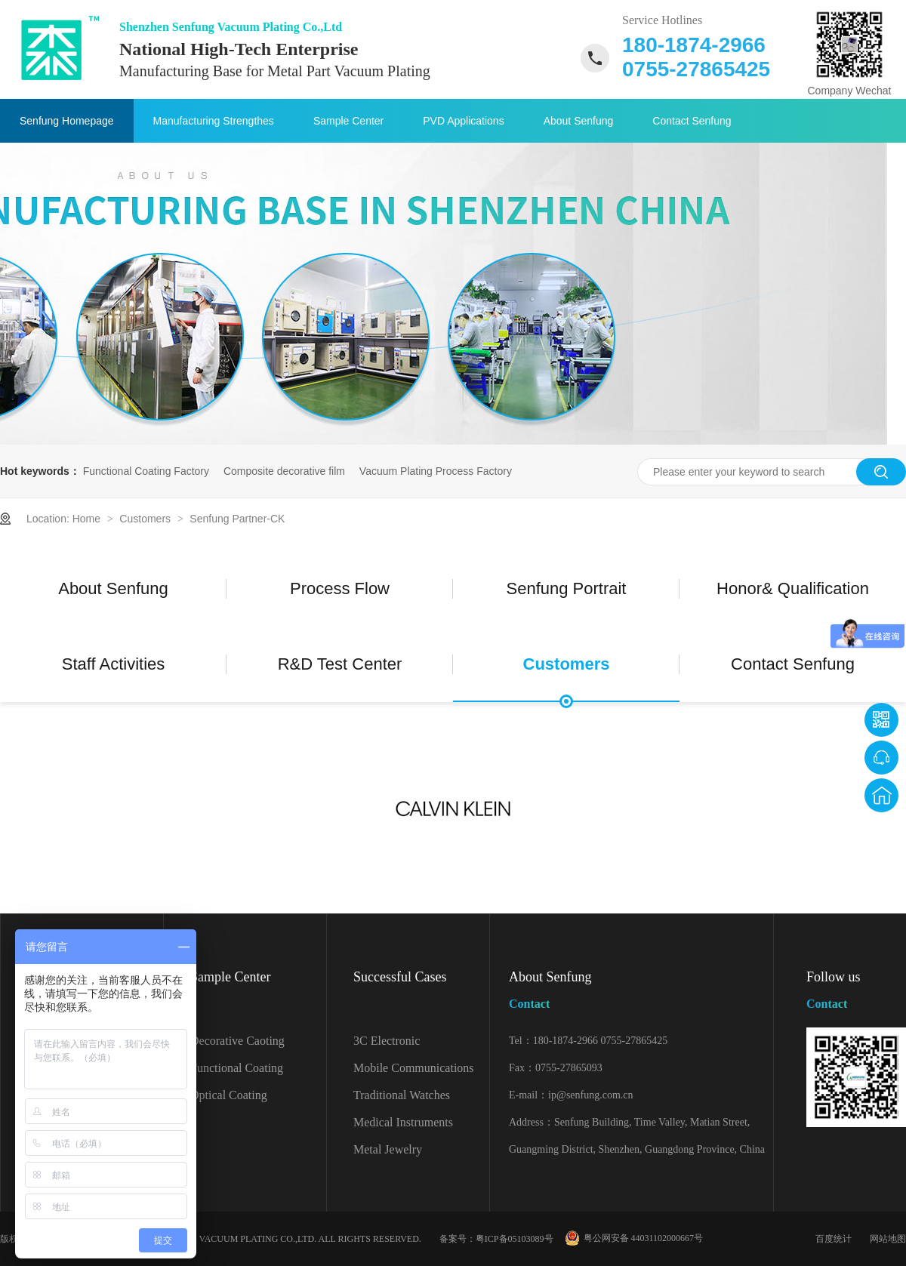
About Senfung (579, 121)
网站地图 (888, 1239)
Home (87, 519)
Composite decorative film (284, 471)
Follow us (856, 993)
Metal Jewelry (387, 1149)
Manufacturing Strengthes (213, 121)
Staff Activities (113, 664)
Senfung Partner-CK (237, 519)
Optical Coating (228, 1095)
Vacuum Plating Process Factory (435, 471)
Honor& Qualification (792, 588)
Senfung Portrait (567, 588)
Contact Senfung (691, 121)
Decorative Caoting (237, 1040)
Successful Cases (399, 976)
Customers (146, 519)
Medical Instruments (403, 1122)
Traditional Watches (401, 1095)
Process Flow (340, 588)
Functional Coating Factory (146, 471)
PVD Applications (463, 121)
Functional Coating (236, 1067)
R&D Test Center (340, 664)
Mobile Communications (413, 1067)
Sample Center (348, 121)
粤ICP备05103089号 (514, 1239)
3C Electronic (386, 1040)
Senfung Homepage (67, 121)
